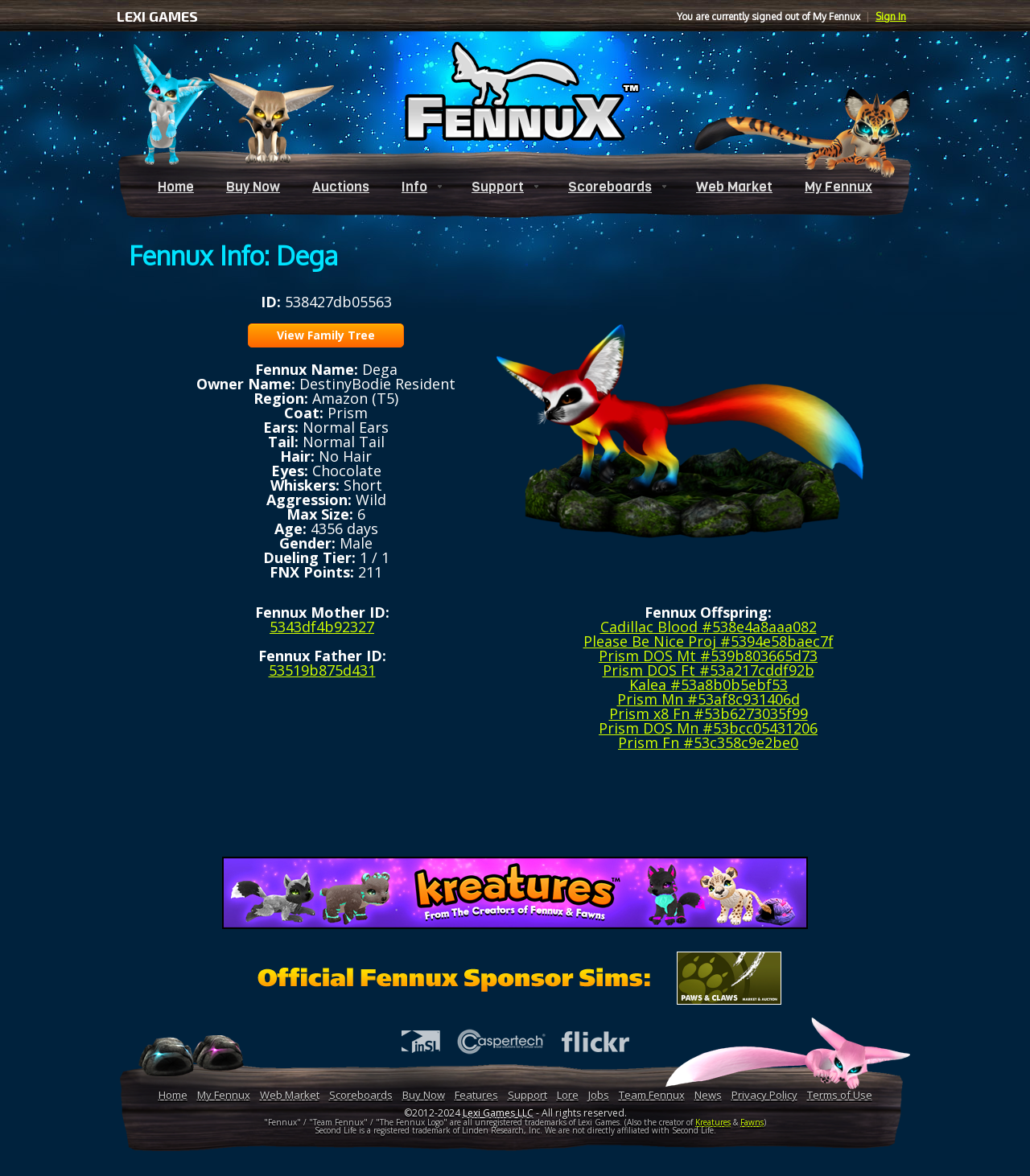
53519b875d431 (322, 670)
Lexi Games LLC (498, 1113)
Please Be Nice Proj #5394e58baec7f (708, 641)
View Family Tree (326, 335)
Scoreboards (610, 187)
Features (476, 1095)
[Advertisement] (515, 809)
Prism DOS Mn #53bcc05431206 (708, 728)
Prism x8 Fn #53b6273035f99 (708, 713)
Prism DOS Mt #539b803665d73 (708, 655)
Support (498, 187)
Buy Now (253, 187)
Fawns (752, 1122)
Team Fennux (652, 1095)
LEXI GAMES (157, 16)
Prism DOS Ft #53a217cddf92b (708, 670)
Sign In (891, 16)
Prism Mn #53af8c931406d (708, 699)
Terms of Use (839, 1095)
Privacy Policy (764, 1095)
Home (176, 187)
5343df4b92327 (322, 626)
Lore (568, 1095)
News (708, 1095)
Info (414, 187)
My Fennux (838, 187)
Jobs (598, 1095)
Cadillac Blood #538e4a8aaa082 (708, 626)
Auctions (340, 187)
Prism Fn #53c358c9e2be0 (708, 742)
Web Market (734, 187)
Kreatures (713, 1122)
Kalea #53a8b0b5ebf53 (708, 684)
